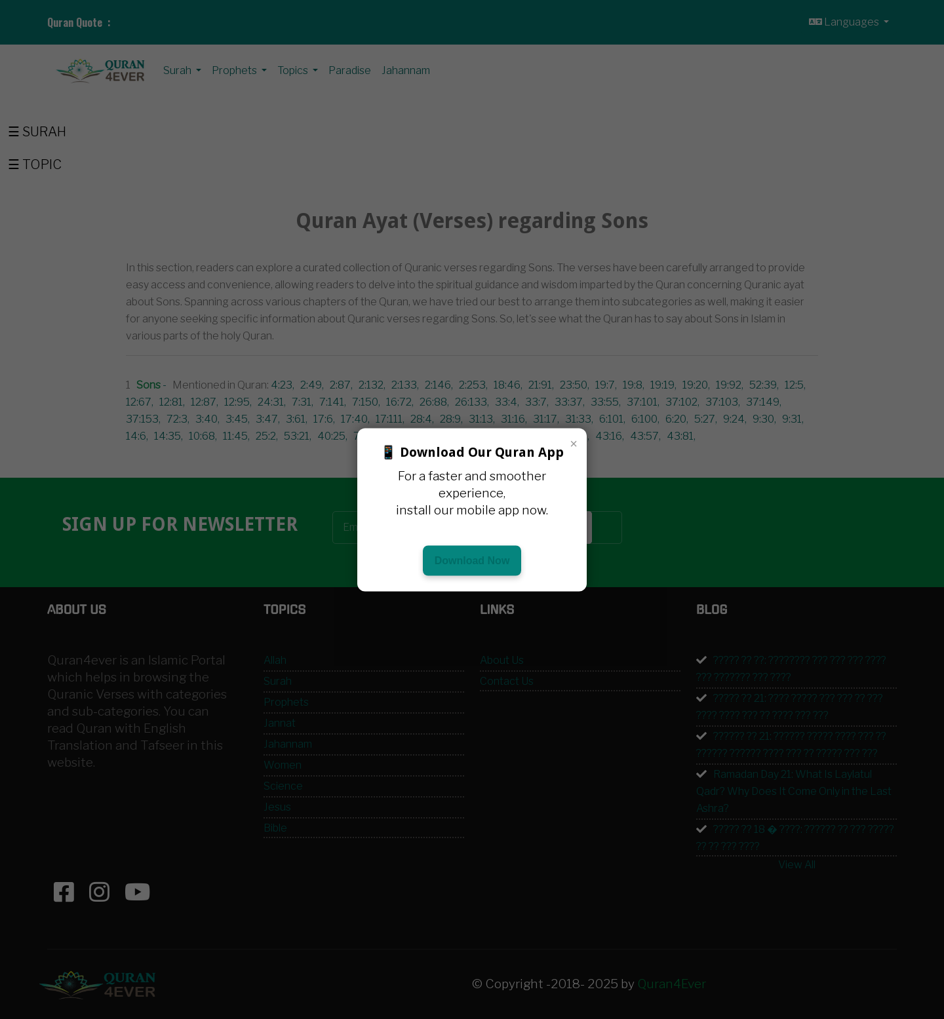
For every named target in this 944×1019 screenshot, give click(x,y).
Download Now (472, 560)
